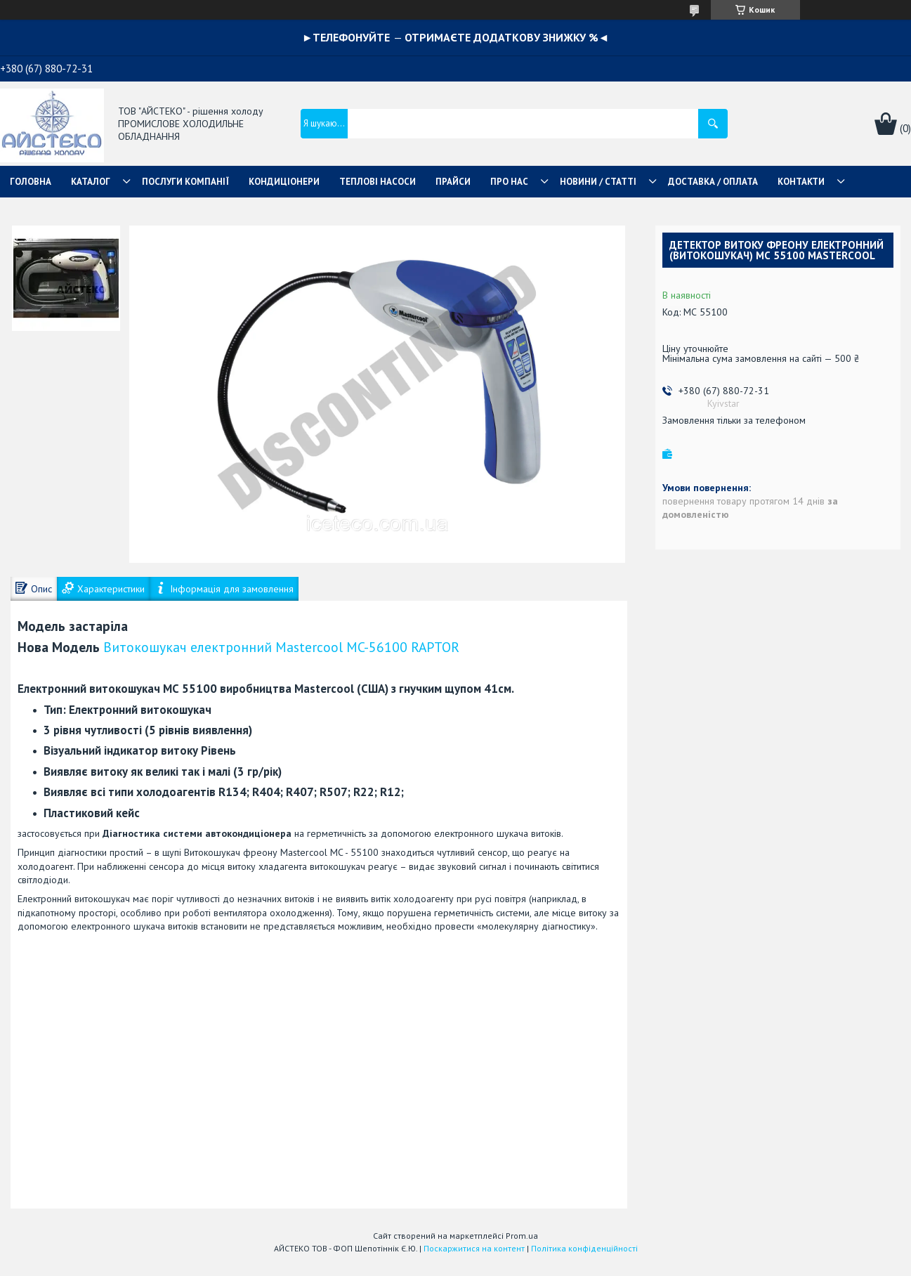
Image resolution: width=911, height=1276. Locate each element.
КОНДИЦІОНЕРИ (284, 182)
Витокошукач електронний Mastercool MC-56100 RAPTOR (281, 647)
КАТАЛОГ (90, 182)
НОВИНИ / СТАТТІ (598, 182)
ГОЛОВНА (30, 182)
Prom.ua (522, 1235)
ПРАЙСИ (453, 182)
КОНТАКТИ (801, 182)
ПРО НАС (509, 182)
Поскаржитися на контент (474, 1248)
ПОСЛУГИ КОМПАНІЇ (185, 182)
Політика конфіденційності (584, 1248)
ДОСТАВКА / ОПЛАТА (713, 182)
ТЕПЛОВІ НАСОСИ (377, 182)
